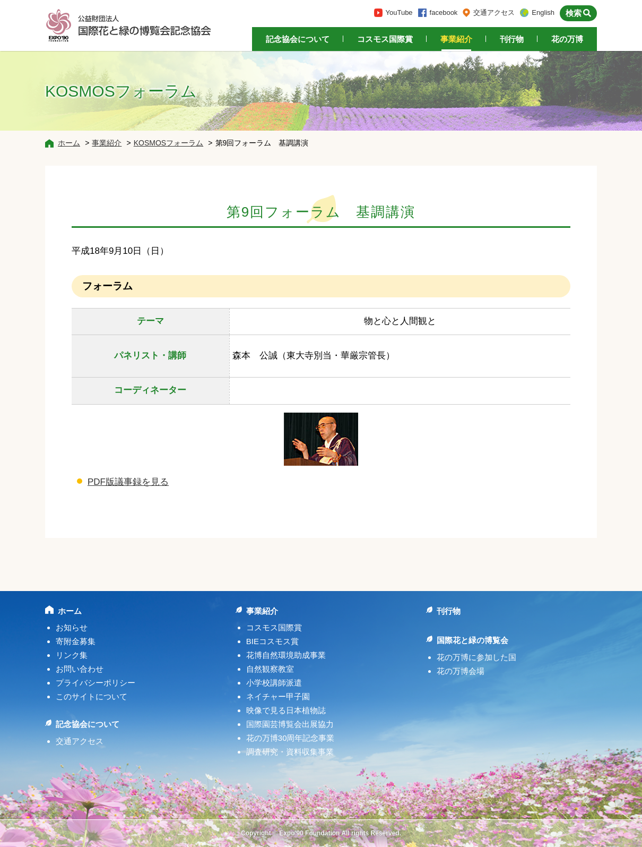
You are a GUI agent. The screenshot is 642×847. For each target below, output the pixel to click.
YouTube (399, 12)
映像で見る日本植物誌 (286, 710)
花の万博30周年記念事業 (290, 737)
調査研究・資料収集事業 (290, 751)
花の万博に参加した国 (476, 657)
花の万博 (567, 39)
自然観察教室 (270, 668)
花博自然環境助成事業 (286, 655)
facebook (444, 12)
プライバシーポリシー (95, 682)
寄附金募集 (76, 641)
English (543, 12)
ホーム (69, 143)
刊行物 (512, 39)
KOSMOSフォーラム (168, 143)
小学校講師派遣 (274, 682)
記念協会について (297, 39)
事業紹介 (456, 39)
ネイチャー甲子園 (278, 696)
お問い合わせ (79, 668)
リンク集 (72, 655)
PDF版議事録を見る (128, 482)
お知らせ (72, 627)
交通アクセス (494, 12)
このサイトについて (91, 696)
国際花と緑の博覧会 (472, 640)
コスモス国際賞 (385, 39)
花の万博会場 (460, 670)
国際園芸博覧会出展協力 (290, 724)
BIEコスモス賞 (272, 641)
